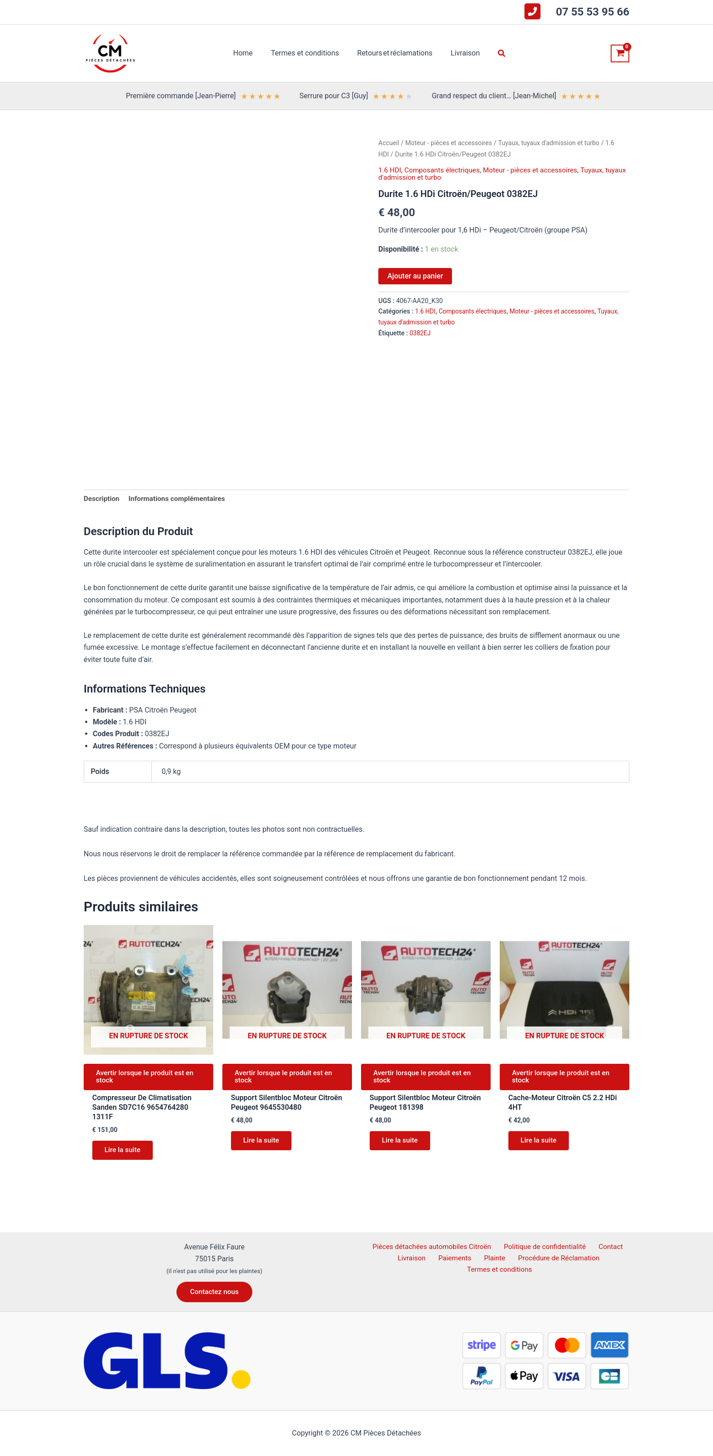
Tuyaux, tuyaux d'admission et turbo (556, 143)
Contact (609, 1246)
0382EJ (421, 333)
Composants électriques (445, 170)
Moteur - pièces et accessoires (451, 143)
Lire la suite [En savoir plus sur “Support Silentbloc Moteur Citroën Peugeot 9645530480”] (263, 1145)
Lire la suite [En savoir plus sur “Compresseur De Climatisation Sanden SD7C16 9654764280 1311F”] (125, 1154)
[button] (495, 53)
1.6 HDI (390, 170)
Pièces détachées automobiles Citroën (434, 1246)
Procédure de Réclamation (552, 1258)
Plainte (491, 1258)
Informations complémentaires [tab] (180, 499)
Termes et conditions (501, 1270)
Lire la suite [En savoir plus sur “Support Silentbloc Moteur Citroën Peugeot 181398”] (402, 1145)
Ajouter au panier (415, 276)
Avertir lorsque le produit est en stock (148, 1079)
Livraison (416, 1258)
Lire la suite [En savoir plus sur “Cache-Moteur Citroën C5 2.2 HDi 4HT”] (541, 1145)
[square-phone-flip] (532, 11)
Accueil (389, 143)
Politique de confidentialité (546, 1246)
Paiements (455, 1258)
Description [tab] (102, 499)
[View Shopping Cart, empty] (620, 53)
